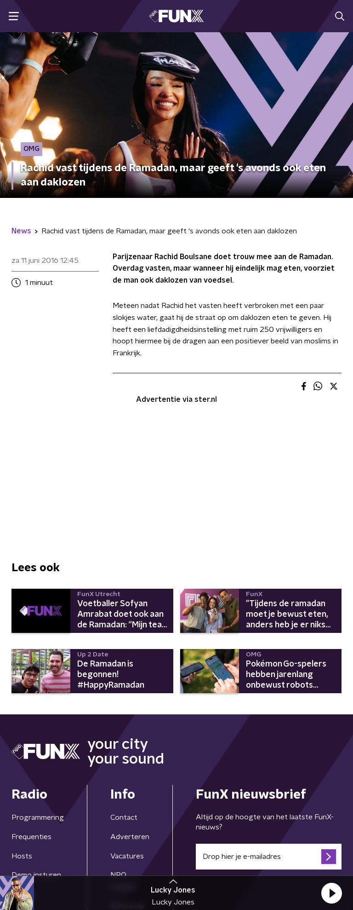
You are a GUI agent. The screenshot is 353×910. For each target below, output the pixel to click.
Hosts (21, 856)
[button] (331, 893)
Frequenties (31, 836)
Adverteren (129, 836)
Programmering (37, 817)
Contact (123, 817)
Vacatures (127, 856)
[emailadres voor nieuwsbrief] (269, 856)
